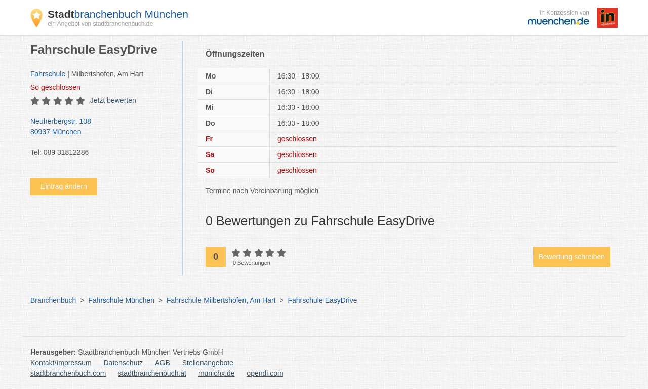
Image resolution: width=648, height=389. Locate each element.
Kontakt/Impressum (61, 363)
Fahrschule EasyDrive (322, 300)
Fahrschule (47, 74)
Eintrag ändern (63, 186)
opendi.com (265, 373)
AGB (162, 363)
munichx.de (216, 373)
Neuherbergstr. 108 (101, 127)
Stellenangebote (207, 363)
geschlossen (55, 87)
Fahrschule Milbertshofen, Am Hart (221, 300)
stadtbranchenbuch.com (68, 373)
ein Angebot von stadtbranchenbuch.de (100, 23)
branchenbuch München (118, 14)
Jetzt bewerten (113, 100)
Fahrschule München (121, 300)
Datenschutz (123, 363)
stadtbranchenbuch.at (152, 373)
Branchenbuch (53, 300)
